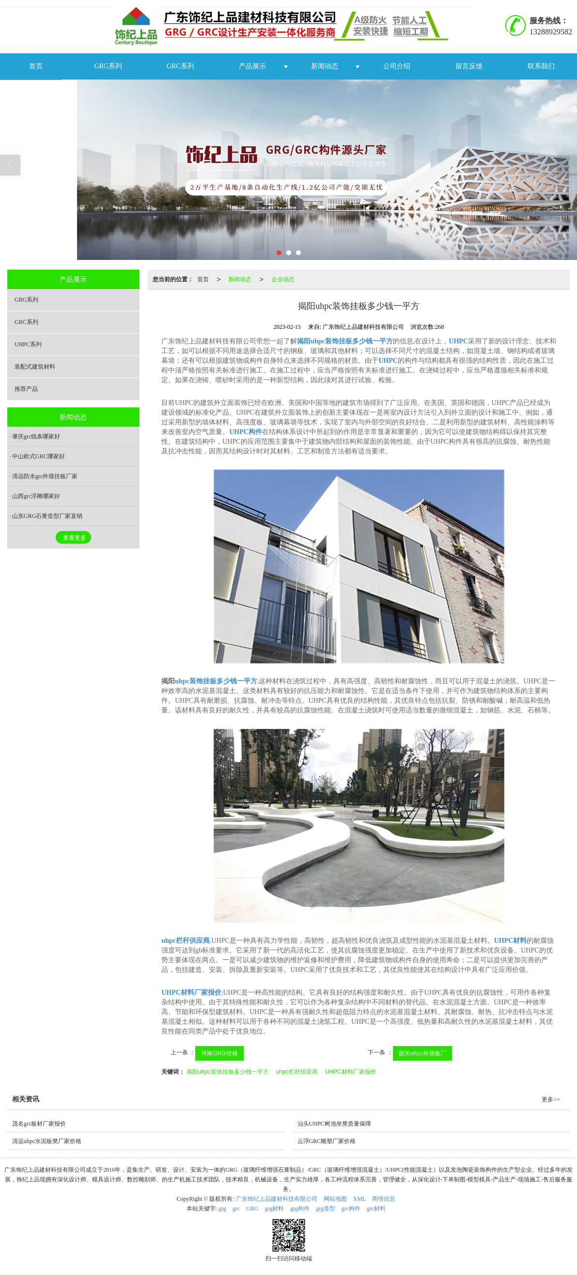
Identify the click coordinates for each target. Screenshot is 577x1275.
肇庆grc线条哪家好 (36, 436)
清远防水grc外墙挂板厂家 (45, 476)
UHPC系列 (28, 344)
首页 (36, 66)
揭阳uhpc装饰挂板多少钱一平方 (228, 1071)
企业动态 (283, 279)
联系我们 (541, 66)
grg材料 (274, 1208)
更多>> (551, 1099)
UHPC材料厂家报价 (350, 1071)
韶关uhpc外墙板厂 (422, 1053)
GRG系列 (108, 66)
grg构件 (300, 1208)
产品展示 (252, 66)
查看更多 (74, 537)
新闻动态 (324, 66)
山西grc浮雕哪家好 (36, 496)
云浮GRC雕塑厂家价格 (326, 1141)
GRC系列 (180, 66)
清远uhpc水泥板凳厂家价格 (46, 1141)
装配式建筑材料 (35, 366)
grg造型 (325, 1208)
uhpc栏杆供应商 (297, 1071)
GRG (252, 1208)
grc (236, 1208)
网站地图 (335, 1198)
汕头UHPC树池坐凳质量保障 (334, 1123)
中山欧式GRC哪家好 (38, 456)
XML (359, 1198)
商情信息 (383, 1198)
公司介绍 (396, 66)
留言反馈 (469, 66)
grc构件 (351, 1208)
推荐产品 (26, 389)
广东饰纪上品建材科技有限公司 (276, 1198)
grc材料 (376, 1208)
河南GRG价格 (219, 1053)
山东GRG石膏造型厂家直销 (47, 516)
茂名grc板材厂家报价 (39, 1123)
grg (222, 1208)
